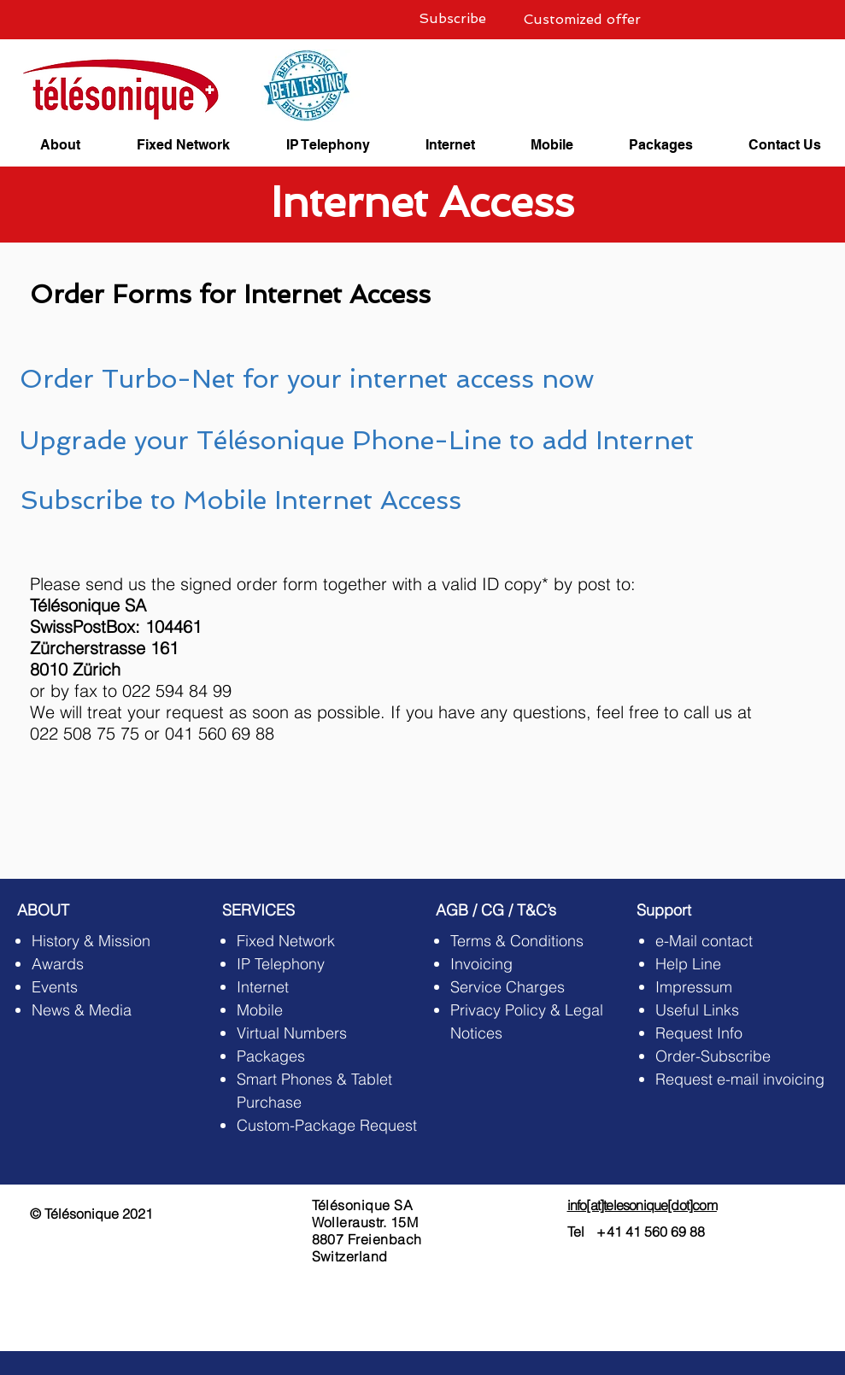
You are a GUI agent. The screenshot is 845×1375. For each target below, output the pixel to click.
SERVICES (258, 910)
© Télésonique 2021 (91, 1213)
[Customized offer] (583, 20)
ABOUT (43, 910)
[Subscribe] (453, 19)
